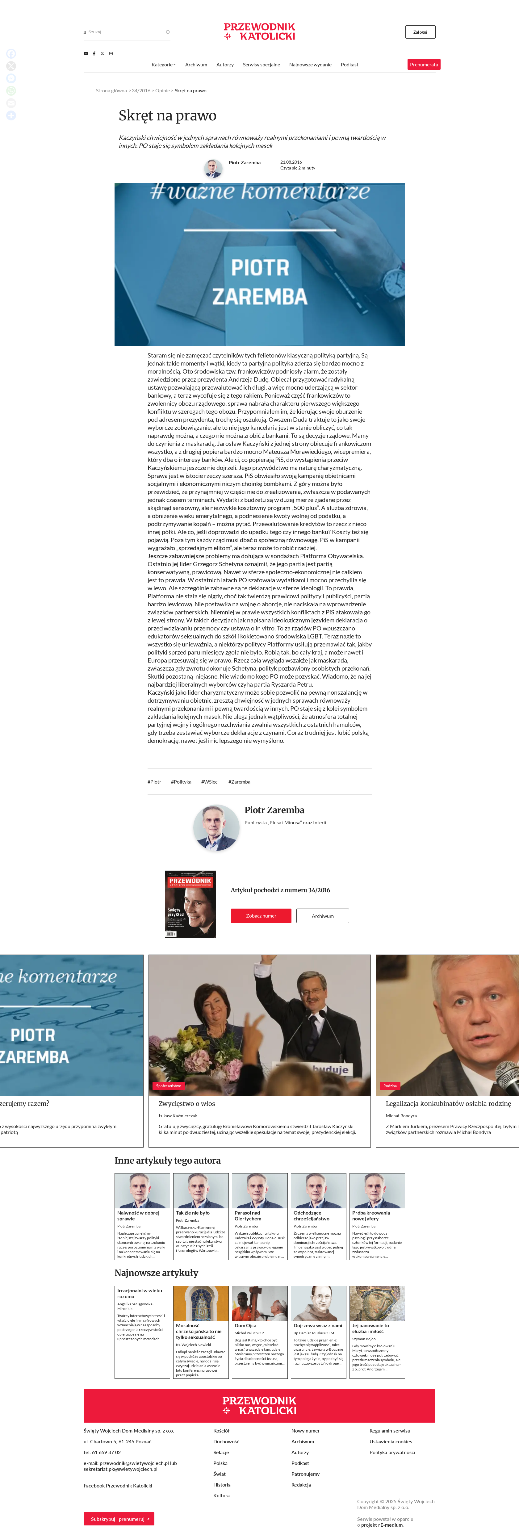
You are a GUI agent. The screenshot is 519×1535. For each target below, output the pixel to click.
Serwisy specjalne (261, 64)
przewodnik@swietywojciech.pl (134, 1463)
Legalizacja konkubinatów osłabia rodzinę (448, 1103)
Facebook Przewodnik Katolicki (118, 1485)
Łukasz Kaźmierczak (178, 1115)
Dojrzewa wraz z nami (318, 1325)
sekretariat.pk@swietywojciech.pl (120, 1469)
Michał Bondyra (401, 1115)
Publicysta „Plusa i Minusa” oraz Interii (285, 822)
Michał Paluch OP (249, 1333)
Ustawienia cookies (391, 1441)
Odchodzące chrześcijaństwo (311, 1215)
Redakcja (301, 1484)
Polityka (182, 781)
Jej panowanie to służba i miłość (370, 1328)
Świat (219, 1474)
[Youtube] (86, 53)
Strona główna (111, 90)
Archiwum (323, 916)
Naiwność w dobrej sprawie (138, 1215)
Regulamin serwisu (390, 1430)
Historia (222, 1484)
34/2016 (319, 890)
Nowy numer (305, 1430)
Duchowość (226, 1441)
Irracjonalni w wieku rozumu (139, 1293)
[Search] (85, 32)
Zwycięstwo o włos (187, 1103)
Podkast (349, 64)
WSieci (211, 781)
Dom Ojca (245, 1325)
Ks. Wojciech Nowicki (193, 1344)
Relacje (221, 1452)
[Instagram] (111, 53)
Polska (220, 1463)
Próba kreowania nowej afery (371, 1215)
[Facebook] (94, 53)
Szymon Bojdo (364, 1338)
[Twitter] (102, 53)
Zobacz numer (261, 915)
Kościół (221, 1430)
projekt (382, 1525)
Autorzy (225, 64)
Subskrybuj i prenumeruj (117, 1519)
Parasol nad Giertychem (248, 1215)
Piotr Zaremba (245, 162)
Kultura (221, 1495)
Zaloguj (420, 32)
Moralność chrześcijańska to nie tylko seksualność (199, 1331)
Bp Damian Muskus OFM (314, 1333)
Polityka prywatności (392, 1452)
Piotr (155, 781)
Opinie (162, 90)
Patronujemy (305, 1474)
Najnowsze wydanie (310, 64)
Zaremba (240, 781)
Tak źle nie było (193, 1212)
